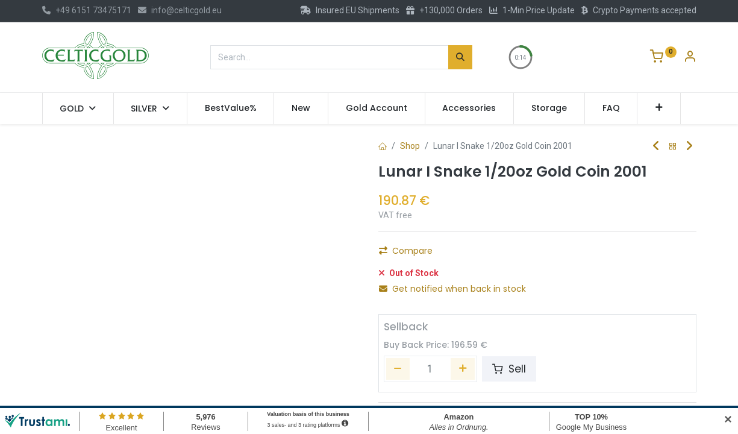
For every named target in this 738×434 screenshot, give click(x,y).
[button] (658, 108)
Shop (410, 146)
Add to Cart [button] (526, 254)
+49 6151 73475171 (86, 10)
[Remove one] (393, 254)
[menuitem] (230, 108)
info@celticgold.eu (180, 10)
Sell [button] (509, 362)
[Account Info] (689, 58)
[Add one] (457, 254)
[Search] (460, 57)
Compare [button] (406, 282)
